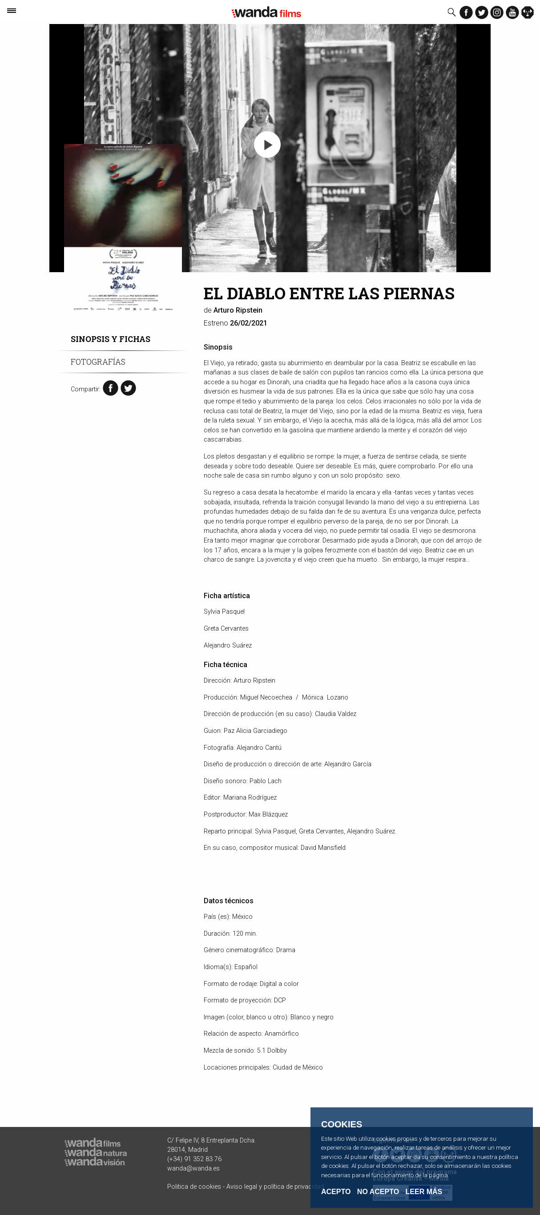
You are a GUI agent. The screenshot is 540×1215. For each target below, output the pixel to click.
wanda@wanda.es (193, 1168)
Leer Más (424, 1191)
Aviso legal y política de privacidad (275, 1187)
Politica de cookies (194, 1187)
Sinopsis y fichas (110, 339)
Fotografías (98, 362)
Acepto (336, 1191)
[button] (267, 144)
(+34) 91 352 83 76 (194, 1159)
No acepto (378, 1191)
